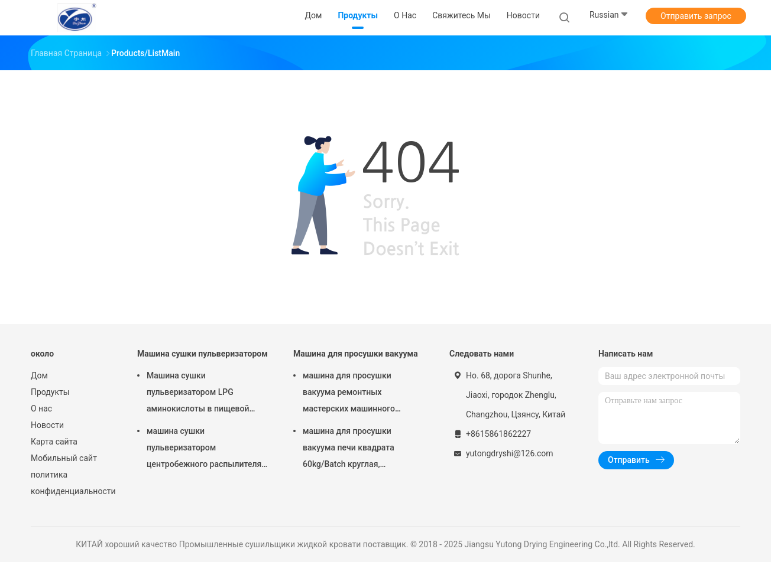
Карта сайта (54, 441)
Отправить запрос (695, 16)
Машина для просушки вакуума (355, 353)
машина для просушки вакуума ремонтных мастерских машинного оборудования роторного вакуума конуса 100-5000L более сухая (354, 394)
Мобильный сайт (64, 458)
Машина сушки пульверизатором (202, 353)
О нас (41, 408)
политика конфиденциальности (72, 483)
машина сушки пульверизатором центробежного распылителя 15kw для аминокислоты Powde (204, 449)
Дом (39, 375)
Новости (47, 425)
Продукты (50, 392)
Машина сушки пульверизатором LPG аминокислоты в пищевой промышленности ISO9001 (199, 394)
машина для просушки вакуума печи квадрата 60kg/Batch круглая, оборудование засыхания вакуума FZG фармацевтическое (353, 449)
